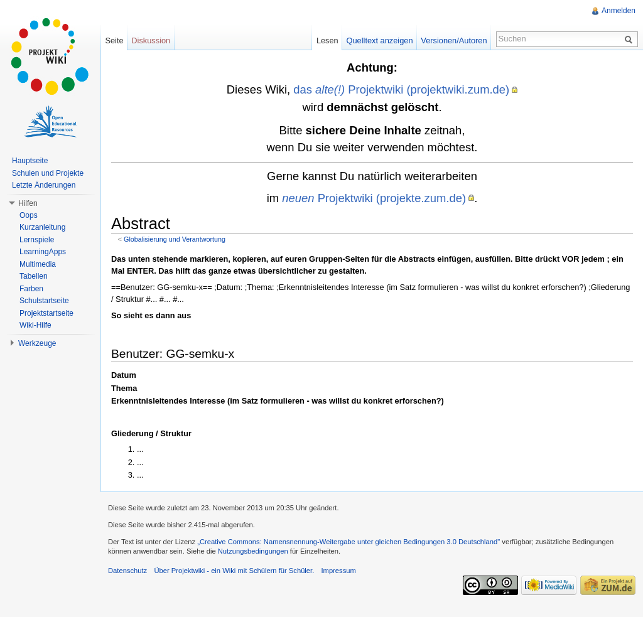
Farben (31, 288)
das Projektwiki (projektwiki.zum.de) (401, 89)
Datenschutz (127, 570)
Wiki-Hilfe (35, 325)
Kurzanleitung (42, 227)
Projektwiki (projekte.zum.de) (374, 198)
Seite (114, 40)
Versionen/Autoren (454, 40)
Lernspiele (36, 239)
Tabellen (33, 276)
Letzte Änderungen (43, 185)
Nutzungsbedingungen (253, 551)
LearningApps (42, 251)
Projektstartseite (46, 313)
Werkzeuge (37, 343)
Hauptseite (30, 160)
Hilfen (28, 203)
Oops (28, 215)
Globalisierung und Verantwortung (174, 239)
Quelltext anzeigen (380, 40)
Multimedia (37, 264)
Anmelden (618, 10)
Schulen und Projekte (48, 173)
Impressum (338, 570)
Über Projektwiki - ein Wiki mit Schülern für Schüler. (234, 570)
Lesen (327, 40)
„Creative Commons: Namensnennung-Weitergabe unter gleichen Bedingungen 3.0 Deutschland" (348, 541)
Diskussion (150, 40)
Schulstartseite (44, 300)
